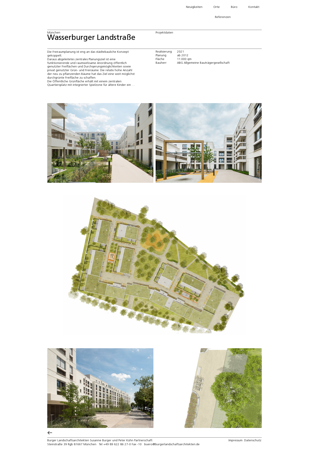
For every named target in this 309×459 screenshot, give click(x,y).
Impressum (235, 440)
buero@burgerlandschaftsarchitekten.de (172, 444)
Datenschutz (252, 440)
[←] (49, 432)
